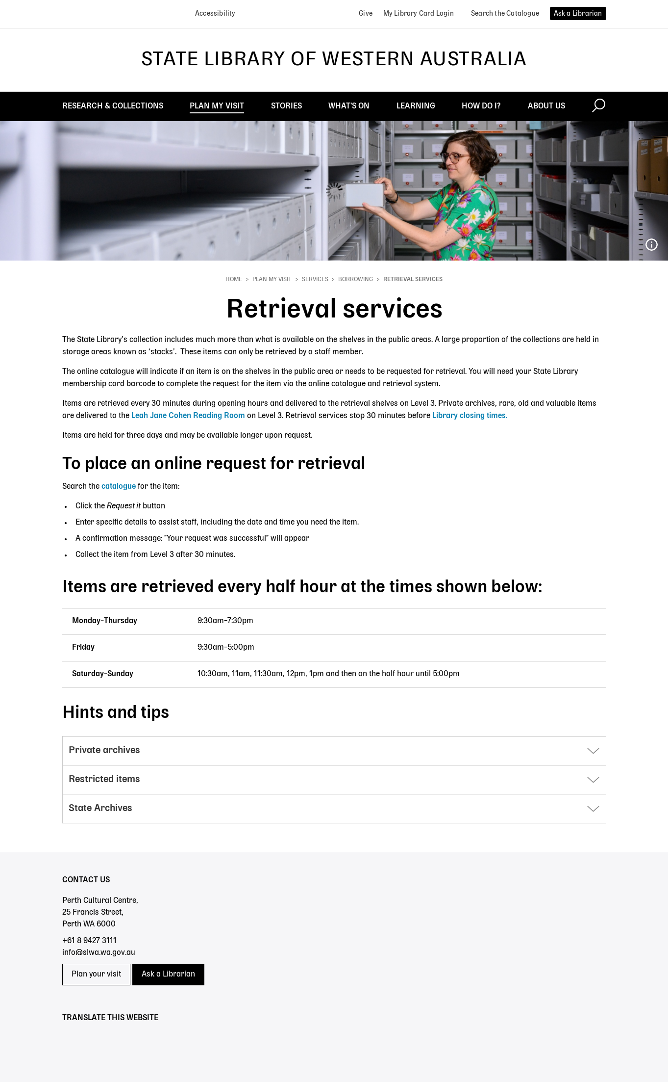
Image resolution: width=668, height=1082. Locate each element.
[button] (334, 751)
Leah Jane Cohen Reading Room (188, 416)
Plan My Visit (272, 279)
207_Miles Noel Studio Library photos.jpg (651, 245)
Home (233, 279)
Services (315, 279)
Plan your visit (96, 974)
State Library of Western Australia (334, 60)
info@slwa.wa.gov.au (98, 953)
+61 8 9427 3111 (89, 941)
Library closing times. (470, 416)
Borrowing (355, 279)
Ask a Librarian (168, 974)
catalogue (118, 486)
